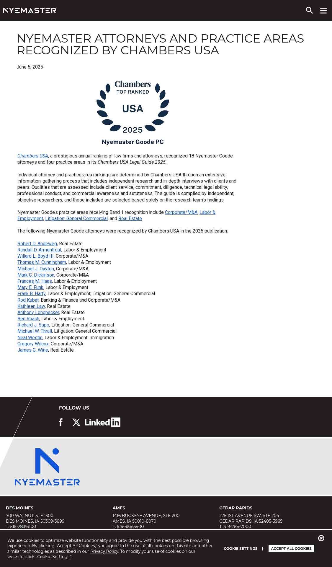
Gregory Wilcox (33, 344)
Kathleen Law (31, 306)
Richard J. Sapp (33, 325)
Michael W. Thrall (34, 331)
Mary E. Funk (30, 287)
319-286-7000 (237, 526)
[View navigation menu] (323, 10)
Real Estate (130, 218)
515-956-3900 (130, 526)
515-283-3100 (23, 526)
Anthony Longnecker (38, 312)
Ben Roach (28, 318)
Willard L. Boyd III (35, 256)
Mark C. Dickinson (35, 275)
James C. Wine (32, 350)
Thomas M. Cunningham (41, 262)
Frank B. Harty (31, 293)
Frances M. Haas (34, 281)
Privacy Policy (104, 551)
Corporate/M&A (181, 212)
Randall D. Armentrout (39, 250)
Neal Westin (29, 337)
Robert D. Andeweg (37, 243)
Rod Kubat (28, 300)
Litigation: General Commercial (76, 218)
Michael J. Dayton (35, 269)
